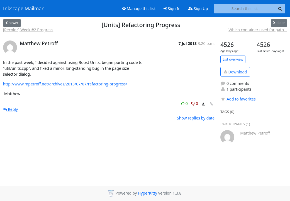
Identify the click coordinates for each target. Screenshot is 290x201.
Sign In (172, 8)
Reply (10, 109)
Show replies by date (196, 118)
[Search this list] (245, 8)
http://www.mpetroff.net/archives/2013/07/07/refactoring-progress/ (65, 84)
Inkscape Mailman (24, 8)
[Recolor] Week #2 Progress (28, 29)
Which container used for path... (257, 29)
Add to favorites (237, 99)
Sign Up (198, 8)
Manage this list (139, 8)
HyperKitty (147, 193)
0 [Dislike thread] (194, 103)
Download (235, 72)
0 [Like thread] (185, 103)
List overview (233, 59)
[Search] (280, 8)
